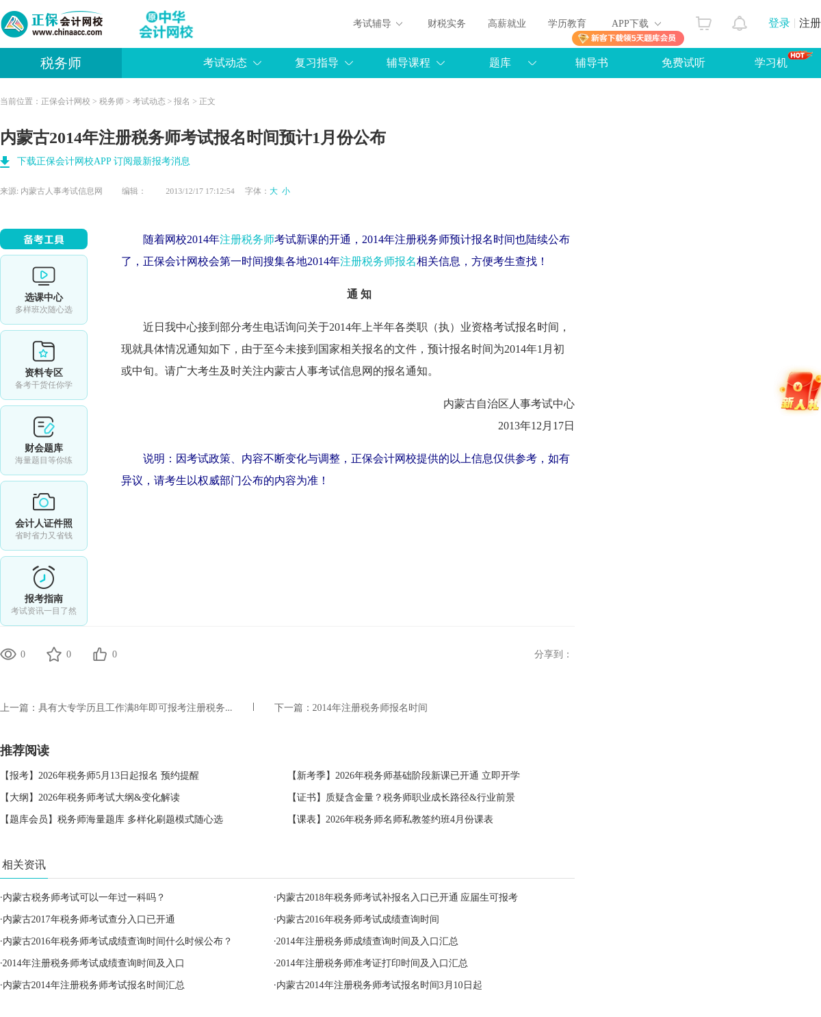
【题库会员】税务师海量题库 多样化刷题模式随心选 (111, 819)
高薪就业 (507, 23)
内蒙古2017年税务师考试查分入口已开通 (89, 919)
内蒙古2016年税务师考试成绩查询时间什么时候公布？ (118, 941)
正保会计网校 (65, 101)
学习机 (784, 59)
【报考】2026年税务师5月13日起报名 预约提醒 (99, 775)
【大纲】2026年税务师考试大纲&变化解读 (90, 797)
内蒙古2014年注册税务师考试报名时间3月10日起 (379, 985)
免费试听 (683, 62)
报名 (182, 101)
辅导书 (591, 62)
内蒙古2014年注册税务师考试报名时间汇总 (94, 985)
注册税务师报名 (378, 261)
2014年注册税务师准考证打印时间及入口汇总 (372, 963)
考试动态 (225, 62)
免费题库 (44, 440)
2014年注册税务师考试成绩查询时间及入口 (94, 963)
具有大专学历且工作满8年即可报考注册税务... (135, 708)
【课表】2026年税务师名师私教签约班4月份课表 (390, 819)
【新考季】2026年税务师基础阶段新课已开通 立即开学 (403, 775)
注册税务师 (247, 239)
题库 (500, 62)
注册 (810, 23)
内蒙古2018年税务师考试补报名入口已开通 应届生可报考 (397, 897)
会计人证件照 (44, 515)
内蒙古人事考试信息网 (62, 191)
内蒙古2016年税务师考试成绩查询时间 (357, 919)
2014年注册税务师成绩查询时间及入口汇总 (367, 941)
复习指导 (317, 62)
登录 (779, 23)
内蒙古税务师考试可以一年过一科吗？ (84, 897)
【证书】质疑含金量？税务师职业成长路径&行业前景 (401, 797)
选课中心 (44, 289)
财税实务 (447, 23)
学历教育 (567, 23)
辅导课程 (408, 62)
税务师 (60, 63)
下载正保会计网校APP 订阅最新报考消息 (103, 161)
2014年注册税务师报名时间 (370, 708)
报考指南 (44, 591)
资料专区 (44, 365)
